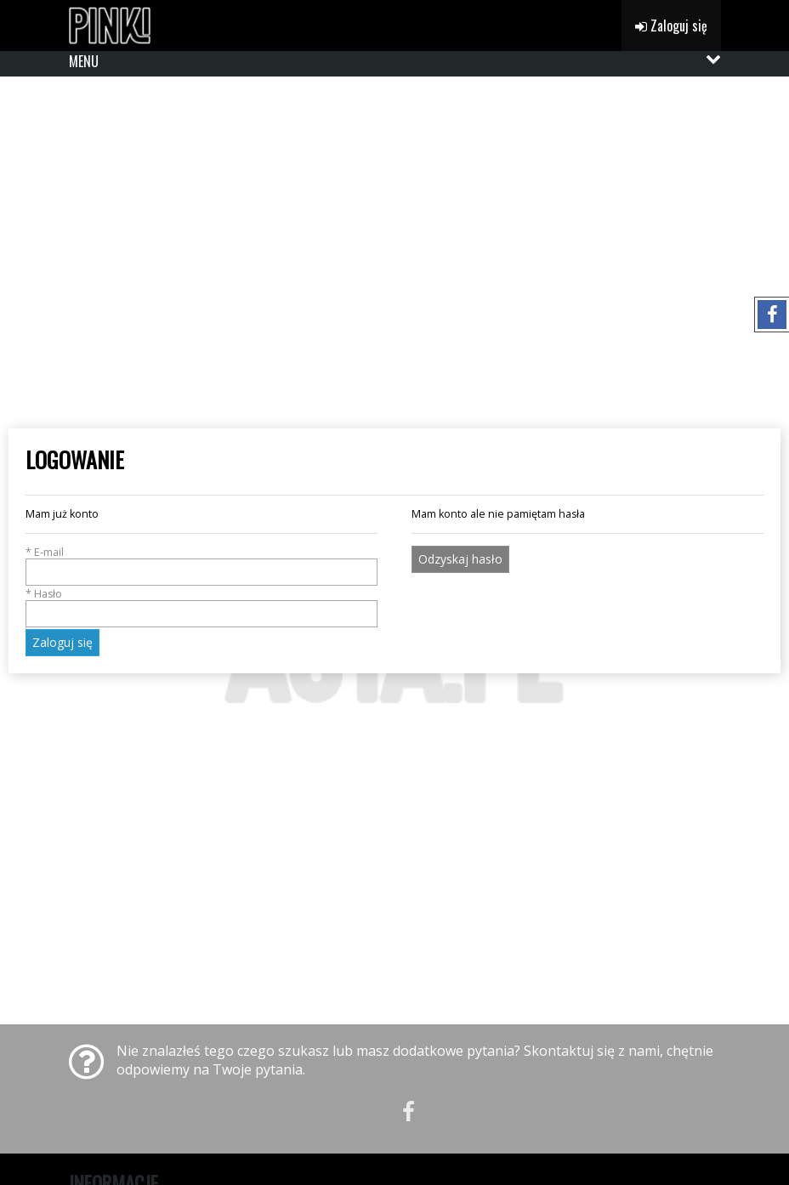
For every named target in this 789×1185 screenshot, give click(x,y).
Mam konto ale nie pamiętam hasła (498, 513)
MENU (84, 61)
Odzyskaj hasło (460, 559)
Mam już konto (62, 513)
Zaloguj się (671, 25)
